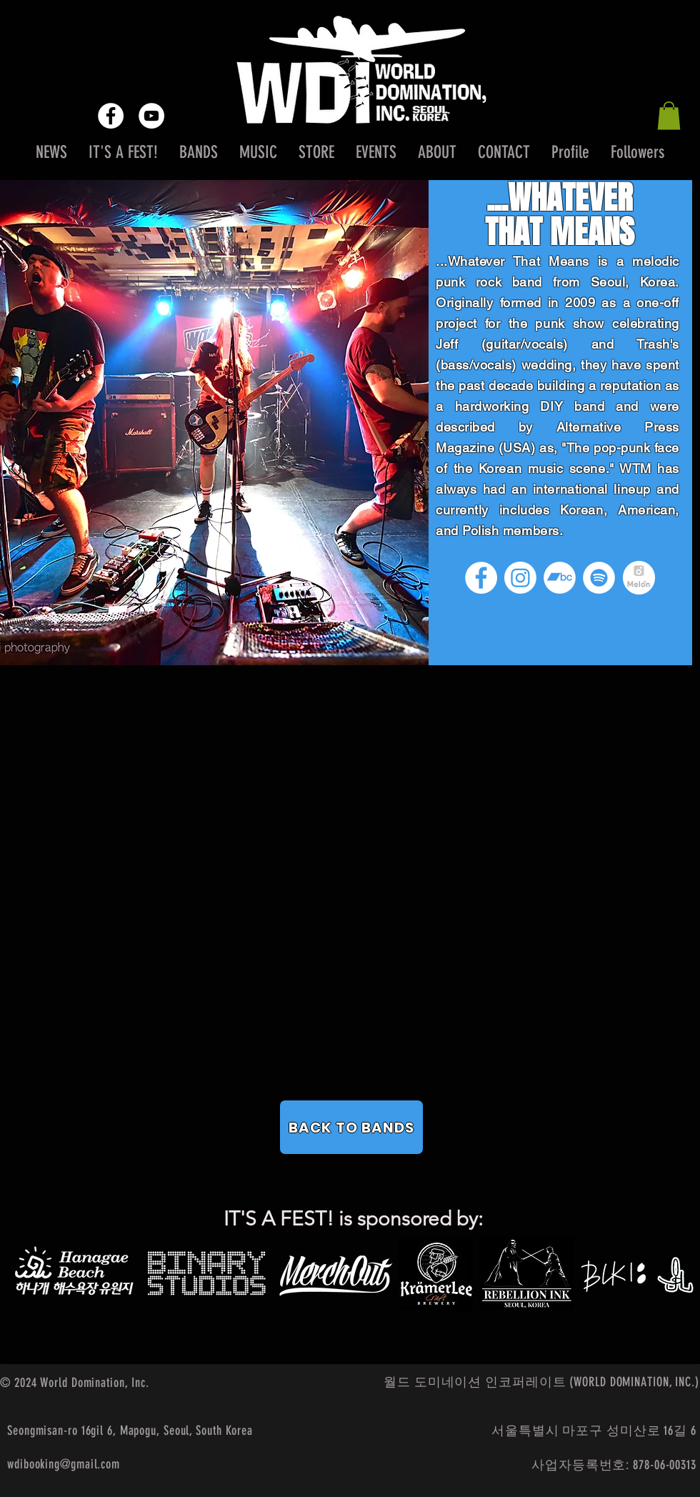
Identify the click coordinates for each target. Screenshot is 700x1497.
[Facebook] (481, 578)
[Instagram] (520, 578)
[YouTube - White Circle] (151, 116)
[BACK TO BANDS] (351, 1127)
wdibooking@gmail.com (63, 1464)
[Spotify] (599, 578)
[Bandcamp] (560, 578)
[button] (669, 115)
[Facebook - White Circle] (111, 116)
